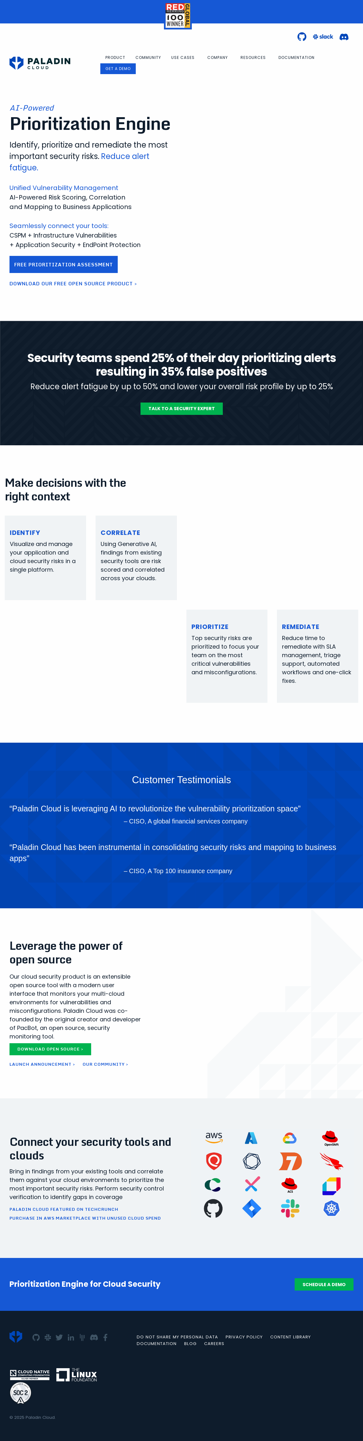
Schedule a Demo (324, 1284)
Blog (190, 1344)
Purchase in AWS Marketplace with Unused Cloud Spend (85, 1218)
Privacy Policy (244, 1337)
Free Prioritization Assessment (63, 264)
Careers (214, 1344)
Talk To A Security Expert (181, 408)
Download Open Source (48, 1048)
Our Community (104, 1064)
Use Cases (183, 57)
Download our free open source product (71, 283)
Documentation (297, 57)
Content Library (290, 1337)
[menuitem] (115, 57)
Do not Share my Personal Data (177, 1337)
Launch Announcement (40, 1064)
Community (148, 57)
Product (115, 57)
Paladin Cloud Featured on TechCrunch (63, 1209)
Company (217, 57)
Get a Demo (118, 68)
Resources (253, 57)
